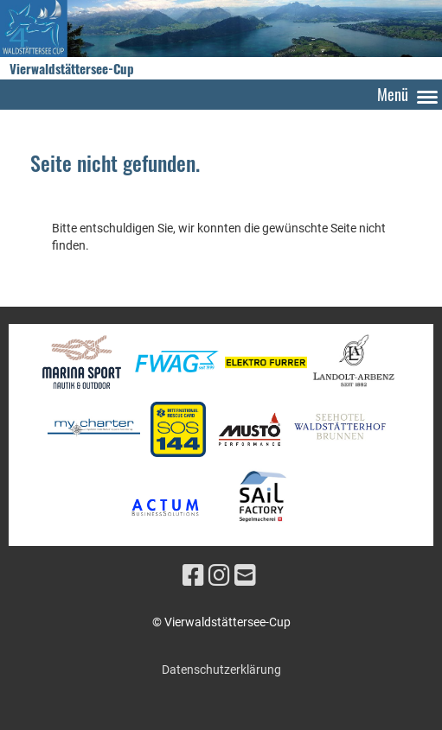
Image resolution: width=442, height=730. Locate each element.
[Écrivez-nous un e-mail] (245, 576)
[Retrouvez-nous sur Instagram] (219, 576)
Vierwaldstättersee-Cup (72, 69)
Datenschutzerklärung (221, 669)
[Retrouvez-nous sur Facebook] (193, 576)
